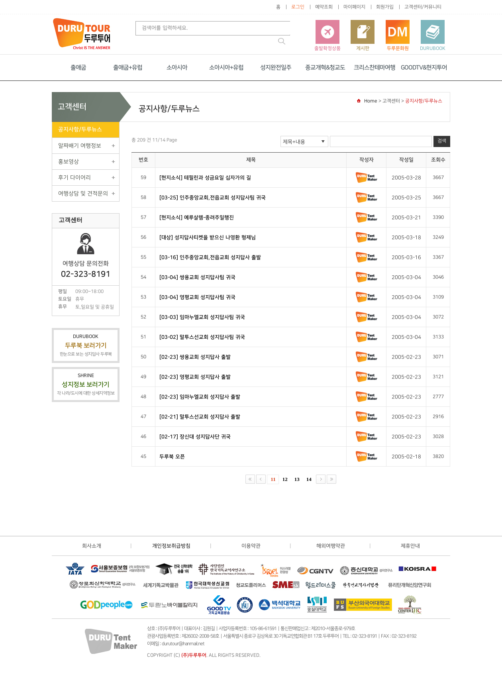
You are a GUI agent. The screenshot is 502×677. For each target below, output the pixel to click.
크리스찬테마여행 (374, 67)
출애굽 (78, 67)
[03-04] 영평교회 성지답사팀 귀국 (197, 297)
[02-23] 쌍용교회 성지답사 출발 (195, 357)
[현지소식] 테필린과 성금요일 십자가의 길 (205, 178)
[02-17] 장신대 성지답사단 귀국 (195, 437)
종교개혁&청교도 (325, 67)
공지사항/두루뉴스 (80, 129)
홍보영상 (68, 162)
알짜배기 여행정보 (79, 146)
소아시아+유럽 (226, 67)
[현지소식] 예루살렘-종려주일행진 (196, 217)
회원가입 (385, 7)
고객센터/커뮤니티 (422, 7)
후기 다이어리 (74, 178)
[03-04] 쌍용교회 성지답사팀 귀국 (197, 277)
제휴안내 (410, 546)
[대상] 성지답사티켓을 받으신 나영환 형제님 (207, 237)
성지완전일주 (275, 67)
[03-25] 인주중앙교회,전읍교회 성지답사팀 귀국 (212, 197)
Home (370, 101)
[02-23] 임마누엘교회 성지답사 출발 (199, 397)
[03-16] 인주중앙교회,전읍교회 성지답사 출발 (210, 257)
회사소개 (91, 546)
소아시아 (177, 67)
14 (309, 479)
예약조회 (324, 7)
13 (297, 479)
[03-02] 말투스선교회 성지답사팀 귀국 (202, 337)
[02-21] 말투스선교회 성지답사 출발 (199, 417)
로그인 (297, 7)
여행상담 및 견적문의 (83, 193)
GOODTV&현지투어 (424, 67)
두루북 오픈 (172, 456)
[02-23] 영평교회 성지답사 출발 (195, 377)
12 (285, 479)
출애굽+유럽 (127, 67)
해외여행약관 (330, 546)
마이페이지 (354, 7)
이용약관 (251, 546)
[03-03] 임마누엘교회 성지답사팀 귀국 (202, 317)
